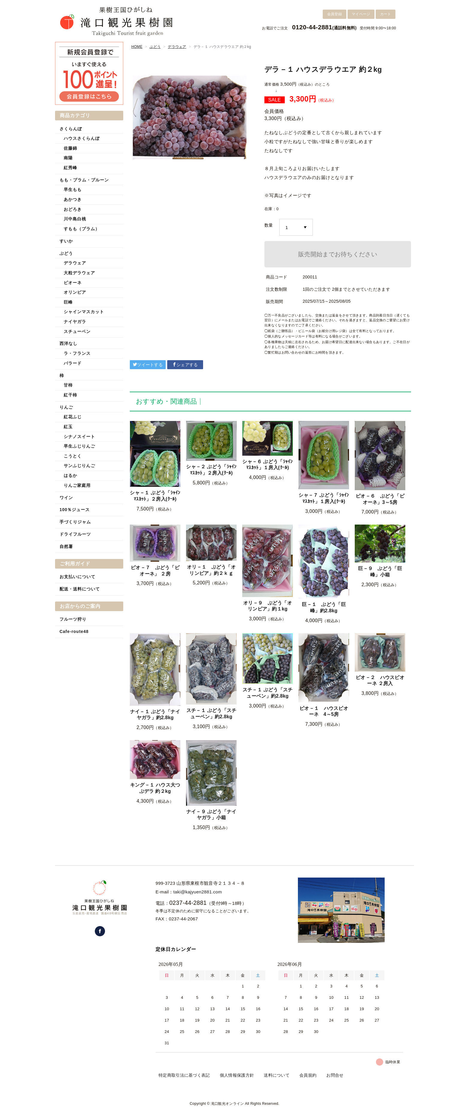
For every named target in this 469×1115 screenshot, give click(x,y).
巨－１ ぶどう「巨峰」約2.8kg (324, 607)
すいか (66, 241)
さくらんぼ (71, 128)
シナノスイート (79, 436)
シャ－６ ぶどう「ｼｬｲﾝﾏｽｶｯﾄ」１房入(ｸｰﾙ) (267, 464)
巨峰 (68, 302)
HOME (136, 47)
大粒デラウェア (79, 272)
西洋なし (68, 343)
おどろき (73, 209)
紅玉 (68, 426)
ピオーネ (73, 282)
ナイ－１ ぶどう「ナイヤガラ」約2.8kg (155, 714)
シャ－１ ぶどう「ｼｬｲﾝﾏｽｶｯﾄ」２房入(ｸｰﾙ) (155, 496)
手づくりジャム (75, 521)
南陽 (68, 157)
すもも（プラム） (82, 228)
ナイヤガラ (75, 321)
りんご (66, 407)
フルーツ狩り (73, 619)
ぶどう (155, 47)
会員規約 (307, 1075)
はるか (70, 475)
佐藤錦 (70, 148)
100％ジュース (75, 509)
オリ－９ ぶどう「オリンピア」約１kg (267, 606)
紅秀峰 (70, 167)
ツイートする (148, 364)
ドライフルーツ (75, 534)
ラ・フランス (77, 353)
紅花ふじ (73, 416)
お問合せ (334, 1075)
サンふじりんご (79, 465)
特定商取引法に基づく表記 (184, 1075)
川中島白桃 (75, 218)
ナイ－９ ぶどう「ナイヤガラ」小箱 (211, 814)
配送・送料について (80, 589)
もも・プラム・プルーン (84, 180)
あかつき (73, 199)
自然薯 (66, 546)
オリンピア (75, 292)
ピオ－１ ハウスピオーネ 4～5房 (323, 711)
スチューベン (77, 331)
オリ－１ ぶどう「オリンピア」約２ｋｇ (211, 570)
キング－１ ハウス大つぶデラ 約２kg (155, 788)
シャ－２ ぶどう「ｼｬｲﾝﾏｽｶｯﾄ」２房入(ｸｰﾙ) (211, 469)
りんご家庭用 (77, 485)
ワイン (66, 497)
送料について (277, 1075)
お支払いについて (77, 576)
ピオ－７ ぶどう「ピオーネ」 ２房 (155, 570)
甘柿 (68, 385)
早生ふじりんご (79, 446)
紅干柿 (70, 395)
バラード (73, 363)
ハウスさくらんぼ (82, 138)
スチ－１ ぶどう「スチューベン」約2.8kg (211, 713)
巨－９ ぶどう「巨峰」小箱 (380, 571)
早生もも (73, 189)
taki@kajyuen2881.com (197, 891)
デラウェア (177, 47)
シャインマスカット (84, 311)
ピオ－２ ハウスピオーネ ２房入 (380, 680)
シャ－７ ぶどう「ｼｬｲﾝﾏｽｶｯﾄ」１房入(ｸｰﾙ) (324, 498)
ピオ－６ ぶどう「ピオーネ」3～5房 (380, 499)
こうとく (73, 456)
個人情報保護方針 (237, 1075)
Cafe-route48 (74, 631)
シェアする (185, 364)
